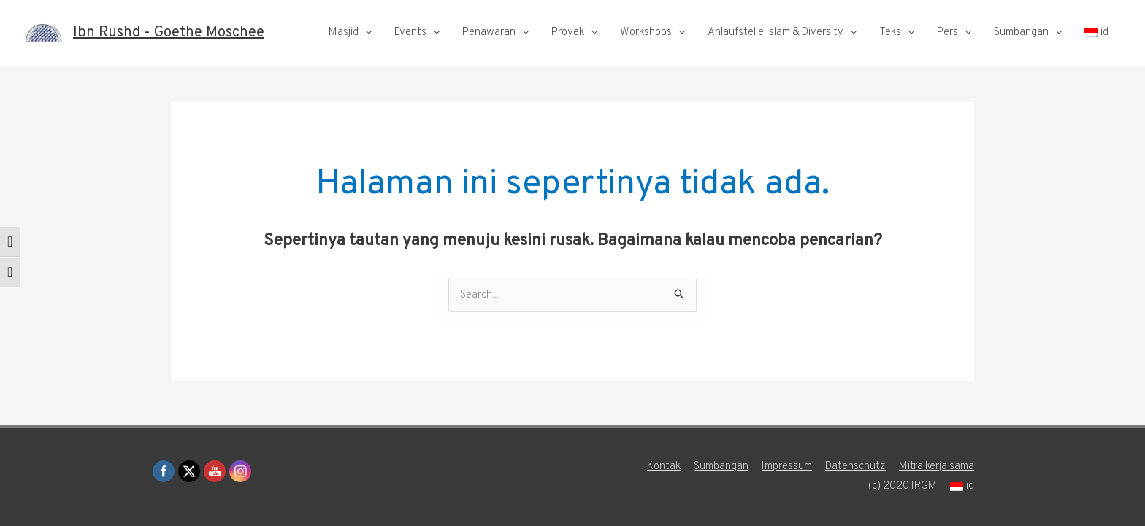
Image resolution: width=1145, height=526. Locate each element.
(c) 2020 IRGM (902, 486)
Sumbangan (1021, 32)
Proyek (567, 32)
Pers (947, 32)
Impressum (787, 466)
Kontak (664, 466)
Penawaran (489, 32)
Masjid (344, 32)
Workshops (646, 32)
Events (410, 32)
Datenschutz (855, 466)
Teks (890, 32)
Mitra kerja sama (936, 466)
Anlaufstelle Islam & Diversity (775, 32)
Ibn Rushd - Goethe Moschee (168, 32)
